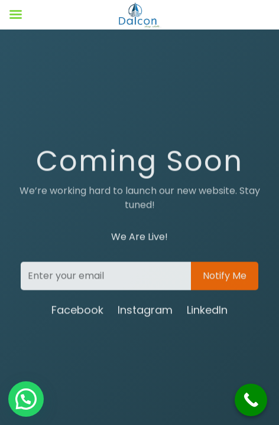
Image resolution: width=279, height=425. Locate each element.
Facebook (77, 310)
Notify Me (224, 276)
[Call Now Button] (251, 400)
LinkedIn (207, 310)
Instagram (145, 310)
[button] (26, 399)
